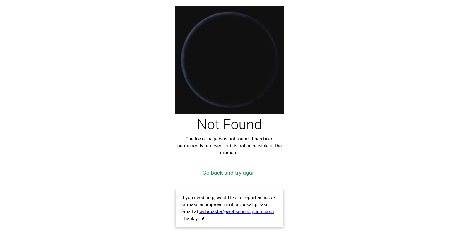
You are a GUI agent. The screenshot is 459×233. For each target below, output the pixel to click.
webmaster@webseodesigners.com (236, 211)
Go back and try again (230, 172)
